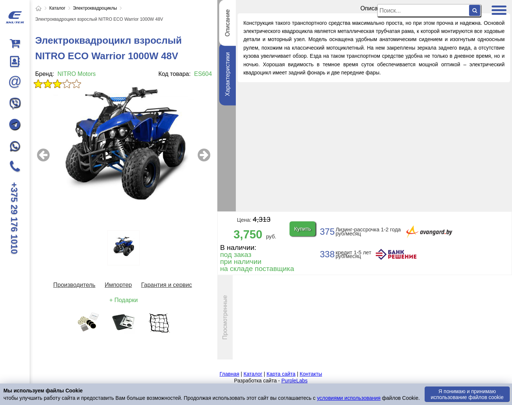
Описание (227, 23)
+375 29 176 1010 (14, 218)
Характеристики (227, 74)
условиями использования (349, 398)
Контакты (310, 374)
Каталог (253, 374)
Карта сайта (281, 374)
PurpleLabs (294, 381)
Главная (229, 374)
